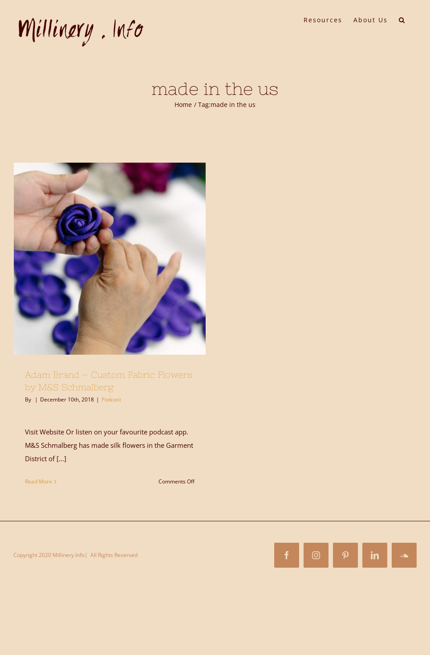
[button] (402, 19)
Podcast (111, 399)
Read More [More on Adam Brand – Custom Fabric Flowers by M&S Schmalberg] (38, 481)
